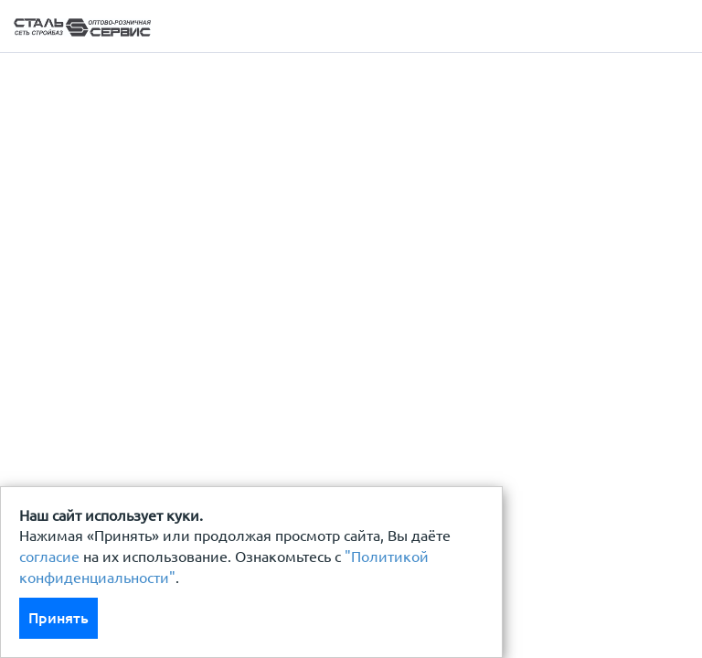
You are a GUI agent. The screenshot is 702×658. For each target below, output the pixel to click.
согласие (49, 556)
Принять (58, 618)
